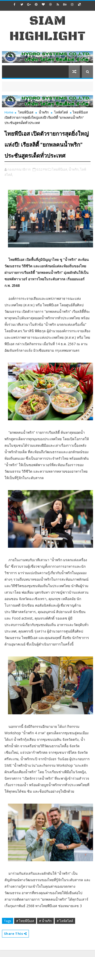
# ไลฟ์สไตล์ (65, 921)
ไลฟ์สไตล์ (61, 112)
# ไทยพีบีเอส (25, 921)
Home (8, 112)
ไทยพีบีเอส (25, 112)
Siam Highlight (47, 28)
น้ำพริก (44, 112)
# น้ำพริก (45, 921)
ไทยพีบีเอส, (60, 169)
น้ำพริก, (74, 169)
